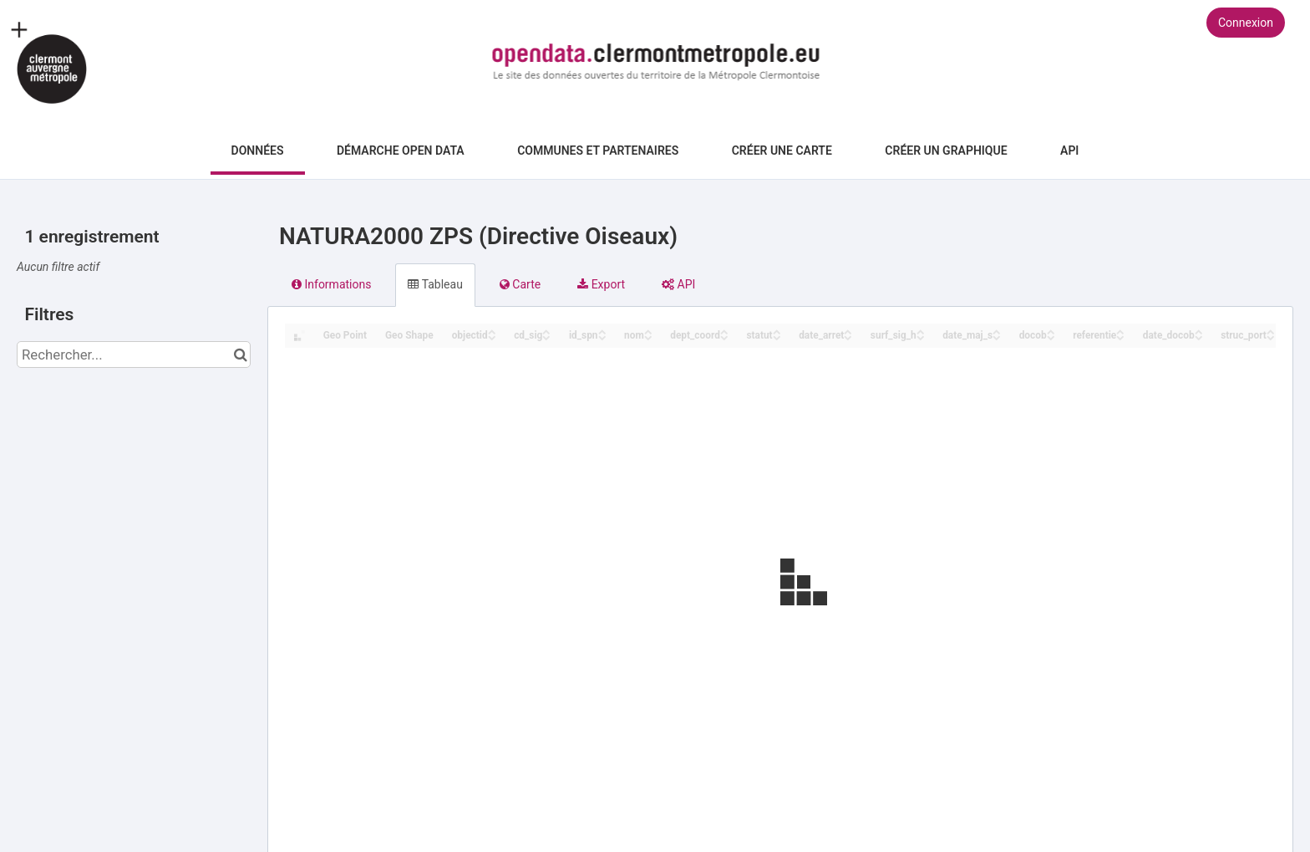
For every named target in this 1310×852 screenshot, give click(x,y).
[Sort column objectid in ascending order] (492, 331)
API (1069, 150)
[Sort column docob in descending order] (1051, 336)
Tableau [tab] (435, 284)
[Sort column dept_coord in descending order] (724, 336)
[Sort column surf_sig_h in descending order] (920, 336)
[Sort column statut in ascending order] (777, 331)
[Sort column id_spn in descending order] (602, 336)
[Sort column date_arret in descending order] (848, 336)
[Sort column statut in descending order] (777, 336)
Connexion (1245, 22)
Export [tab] (601, 284)
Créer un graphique (946, 150)
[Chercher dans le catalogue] (240, 354)
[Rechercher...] (134, 354)
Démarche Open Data (401, 150)
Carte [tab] (520, 284)
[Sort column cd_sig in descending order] (546, 336)
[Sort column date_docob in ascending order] (1199, 331)
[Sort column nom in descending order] (648, 336)
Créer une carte (782, 150)
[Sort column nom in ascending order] (648, 331)
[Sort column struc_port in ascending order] (1271, 331)
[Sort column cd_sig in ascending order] (546, 331)
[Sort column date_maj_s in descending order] (997, 336)
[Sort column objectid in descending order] (492, 336)
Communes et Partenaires (597, 150)
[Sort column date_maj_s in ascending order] (997, 331)
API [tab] (678, 284)
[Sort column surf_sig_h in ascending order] (920, 331)
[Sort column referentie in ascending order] (1120, 331)
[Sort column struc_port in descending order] (1271, 336)
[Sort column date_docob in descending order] (1199, 336)
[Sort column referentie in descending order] (1120, 336)
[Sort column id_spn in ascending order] (602, 331)
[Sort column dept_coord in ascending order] (724, 331)
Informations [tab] (331, 284)
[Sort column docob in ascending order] (1051, 331)
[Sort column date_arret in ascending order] (848, 331)
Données (257, 150)
